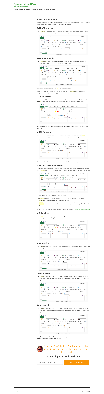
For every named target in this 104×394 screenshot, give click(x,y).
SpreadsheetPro (25, 4)
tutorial (21, 6)
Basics (21, 9)
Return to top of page (19, 389)
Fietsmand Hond (49, 9)
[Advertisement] (61, 15)
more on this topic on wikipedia (82, 207)
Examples (35, 9)
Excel (16, 9)
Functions (27, 9)
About (41, 9)
